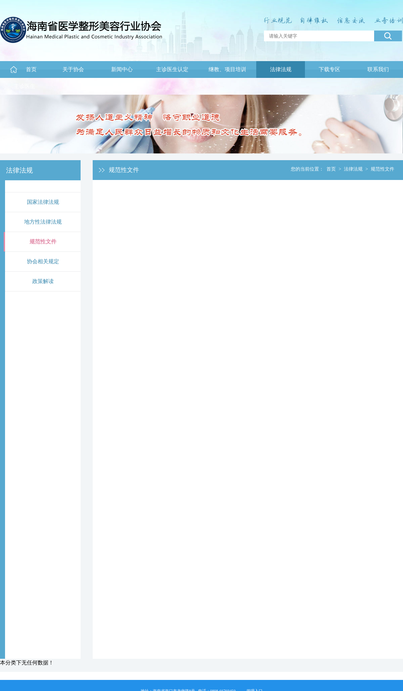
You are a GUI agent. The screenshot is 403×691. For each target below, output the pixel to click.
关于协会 (73, 69)
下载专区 (329, 69)
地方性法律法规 (43, 222)
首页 (31, 69)
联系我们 (378, 69)
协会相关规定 (43, 261)
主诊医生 (24, 86)
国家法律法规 (43, 202)
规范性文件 (43, 241)
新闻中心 (122, 69)
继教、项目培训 (227, 69)
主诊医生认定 (172, 69)
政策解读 (43, 281)
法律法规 (281, 69)
